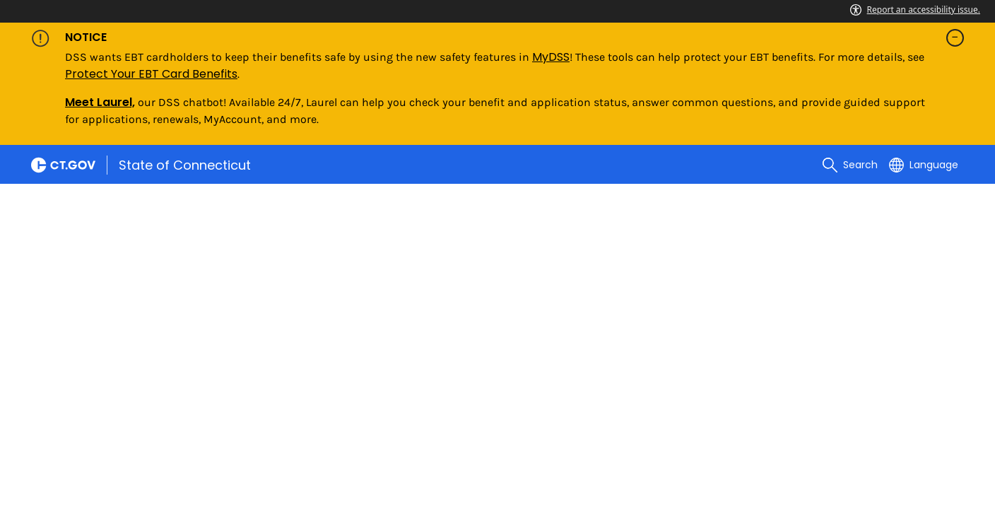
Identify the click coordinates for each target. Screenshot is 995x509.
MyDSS (551, 57)
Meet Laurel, (100, 102)
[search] (850, 165)
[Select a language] (923, 165)
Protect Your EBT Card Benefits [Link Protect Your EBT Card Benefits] (151, 74)
